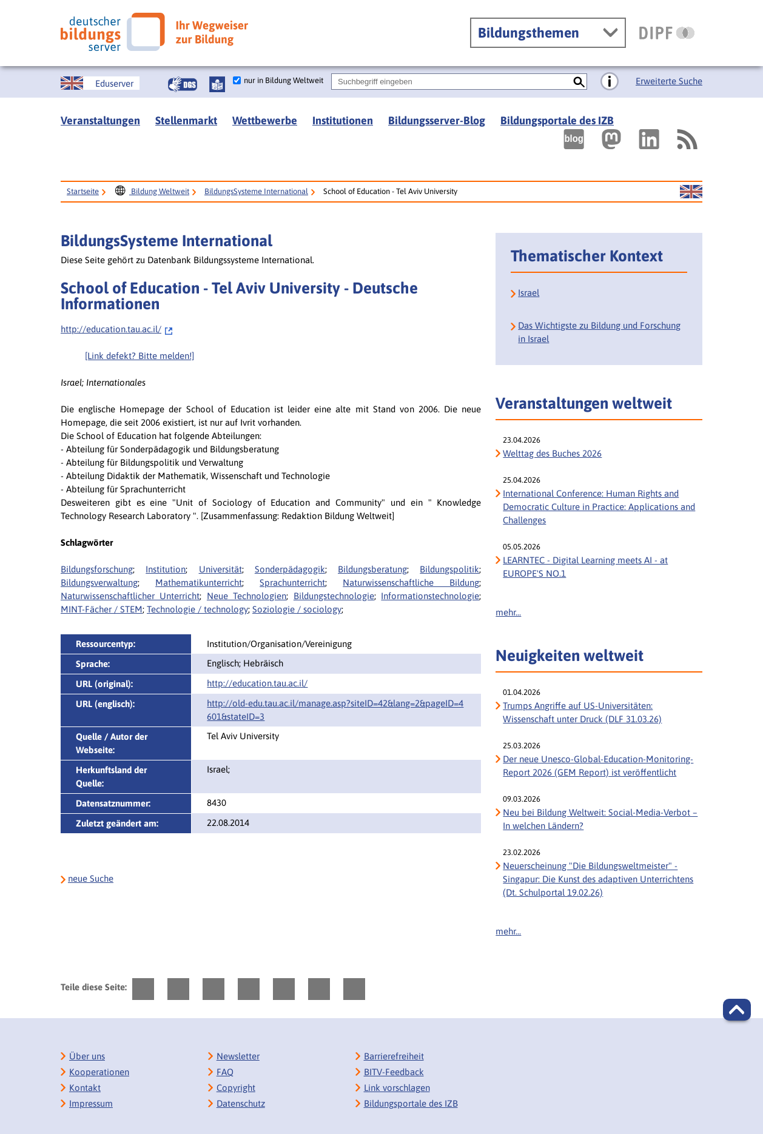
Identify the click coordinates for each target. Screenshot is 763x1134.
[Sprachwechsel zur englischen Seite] (100, 83)
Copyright (236, 1087)
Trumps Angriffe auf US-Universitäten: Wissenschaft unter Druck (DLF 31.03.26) (582, 712)
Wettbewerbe (264, 120)
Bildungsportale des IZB (557, 120)
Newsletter (238, 1056)
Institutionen (342, 120)
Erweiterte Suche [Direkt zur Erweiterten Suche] (669, 81)
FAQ (225, 1072)
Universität (220, 569)
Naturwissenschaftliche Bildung (411, 582)
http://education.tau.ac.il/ (117, 329)
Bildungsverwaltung (99, 582)
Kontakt (85, 1087)
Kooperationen (99, 1072)
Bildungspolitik (449, 569)
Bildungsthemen (528, 33)
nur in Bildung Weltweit (283, 80)
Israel (528, 292)
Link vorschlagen (397, 1087)
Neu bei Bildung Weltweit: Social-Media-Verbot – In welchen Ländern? (600, 819)
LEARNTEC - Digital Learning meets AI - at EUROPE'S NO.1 (585, 567)
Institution (166, 569)
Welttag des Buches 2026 (552, 453)
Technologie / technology (197, 609)
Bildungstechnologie (334, 596)
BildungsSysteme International (256, 191)
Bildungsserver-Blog (436, 120)
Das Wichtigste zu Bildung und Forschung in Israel (599, 332)
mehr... (508, 612)
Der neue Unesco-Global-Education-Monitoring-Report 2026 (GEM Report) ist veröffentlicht (598, 765)
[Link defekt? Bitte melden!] (139, 356)
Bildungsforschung (97, 569)
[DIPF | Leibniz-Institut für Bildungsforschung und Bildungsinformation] (666, 33)
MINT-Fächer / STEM (102, 609)
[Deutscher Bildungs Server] (154, 32)
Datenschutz (241, 1103)
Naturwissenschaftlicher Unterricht (130, 596)
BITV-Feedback (394, 1072)
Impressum (91, 1103)
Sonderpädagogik (290, 569)
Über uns (87, 1056)
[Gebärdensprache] (182, 84)
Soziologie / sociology (296, 609)
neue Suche (90, 878)
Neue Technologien (246, 596)
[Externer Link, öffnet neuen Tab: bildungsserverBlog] (574, 139)
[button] (737, 1010)
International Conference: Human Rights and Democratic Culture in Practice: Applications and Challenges (599, 506)
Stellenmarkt (186, 120)
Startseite (83, 191)
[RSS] (686, 139)
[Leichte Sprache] (217, 84)
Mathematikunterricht (198, 582)
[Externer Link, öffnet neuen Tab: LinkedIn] (649, 139)
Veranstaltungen (100, 120)
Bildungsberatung (372, 569)
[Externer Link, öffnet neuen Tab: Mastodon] (611, 139)
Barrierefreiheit (394, 1056)
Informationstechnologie (430, 596)
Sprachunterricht (292, 582)
